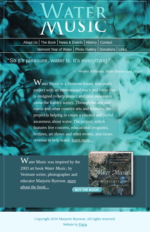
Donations (107, 49)
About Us (30, 42)
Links (123, 49)
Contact (106, 42)
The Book (48, 42)
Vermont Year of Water (54, 49)
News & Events (71, 42)
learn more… (83, 140)
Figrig (83, 224)
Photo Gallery (85, 49)
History (91, 42)
